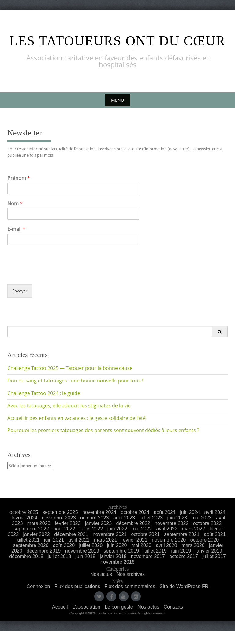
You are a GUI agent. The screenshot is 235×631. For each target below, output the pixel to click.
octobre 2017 (183, 556)
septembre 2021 (182, 534)
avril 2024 (215, 512)
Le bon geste (119, 607)
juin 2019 (181, 550)
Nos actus (101, 574)
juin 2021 (54, 539)
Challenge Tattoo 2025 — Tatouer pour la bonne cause (69, 368)
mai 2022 (142, 528)
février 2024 (24, 517)
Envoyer (19, 291)
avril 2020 (166, 545)
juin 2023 (177, 517)
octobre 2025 (23, 512)
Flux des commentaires (130, 586)
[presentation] (53, 274)
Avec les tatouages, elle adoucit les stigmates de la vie (69, 405)
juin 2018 (85, 556)
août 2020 (64, 545)
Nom (15, 203)
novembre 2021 (110, 534)
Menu (117, 100)
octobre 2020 (204, 539)
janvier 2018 (113, 556)
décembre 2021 (71, 534)
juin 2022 (117, 528)
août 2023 (124, 517)
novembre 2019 (82, 550)
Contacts (173, 607)
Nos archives (131, 574)
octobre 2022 (207, 523)
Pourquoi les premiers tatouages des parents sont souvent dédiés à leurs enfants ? (103, 430)
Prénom (18, 178)
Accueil (60, 607)
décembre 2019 (44, 550)
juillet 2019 (155, 550)
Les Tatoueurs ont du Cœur (117, 40)
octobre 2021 (145, 534)
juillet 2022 (91, 528)
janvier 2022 (36, 534)
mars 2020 (193, 545)
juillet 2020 (91, 545)
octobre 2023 (94, 517)
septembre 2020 (31, 545)
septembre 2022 (31, 528)
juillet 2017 (214, 556)
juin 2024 (190, 512)
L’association (86, 607)
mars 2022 (193, 528)
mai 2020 (141, 545)
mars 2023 (38, 523)
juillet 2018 (59, 556)
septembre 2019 (121, 550)
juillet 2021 (28, 539)
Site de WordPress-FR (183, 586)
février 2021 (134, 539)
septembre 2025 (60, 512)
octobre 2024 (135, 512)
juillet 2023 (151, 517)
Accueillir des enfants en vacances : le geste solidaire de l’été (76, 418)
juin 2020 (117, 545)
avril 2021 (78, 539)
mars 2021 (105, 539)
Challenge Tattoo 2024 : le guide (43, 393)
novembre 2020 (169, 539)
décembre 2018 (26, 556)
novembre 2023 (59, 517)
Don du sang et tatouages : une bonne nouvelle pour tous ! (75, 380)
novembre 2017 (148, 556)
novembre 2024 (99, 512)
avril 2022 (166, 528)
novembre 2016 (117, 561)
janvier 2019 (209, 550)
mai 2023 (202, 517)
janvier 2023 (98, 523)
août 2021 (215, 534)
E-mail (16, 229)
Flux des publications (77, 586)
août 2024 (165, 512)
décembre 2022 (133, 523)
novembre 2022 (171, 523)
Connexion (38, 586)
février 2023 (68, 523)
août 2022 (64, 528)
